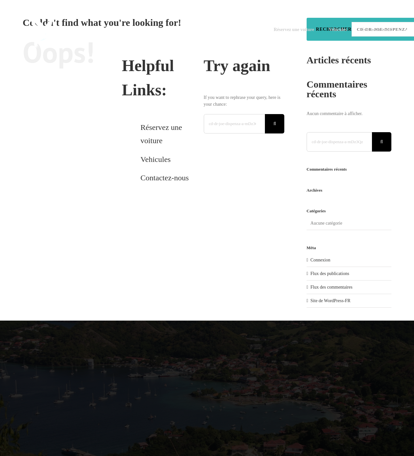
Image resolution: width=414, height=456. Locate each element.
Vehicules (155, 159)
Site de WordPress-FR (330, 300)
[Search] (274, 123)
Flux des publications (329, 273)
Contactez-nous (164, 178)
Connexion (320, 260)
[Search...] (234, 123)
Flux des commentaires (331, 287)
